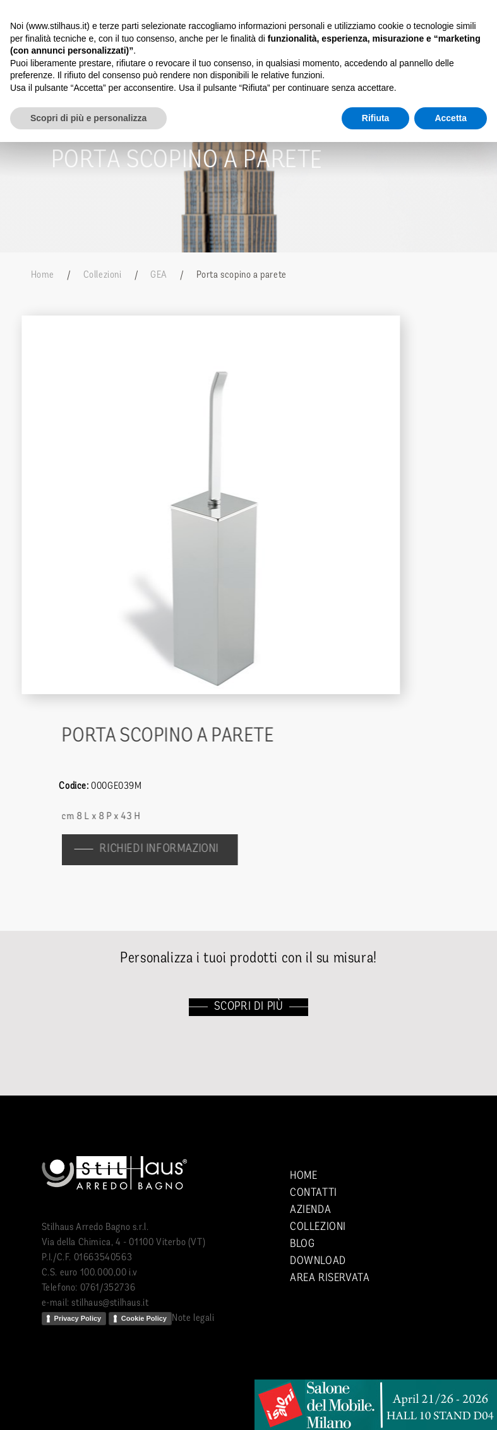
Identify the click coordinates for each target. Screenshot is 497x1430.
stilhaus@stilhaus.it (109, 1303)
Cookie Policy (144, 1318)
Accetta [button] (450, 118)
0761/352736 (108, 1288)
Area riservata (329, 1278)
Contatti (313, 1193)
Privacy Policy (78, 1318)
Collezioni (102, 275)
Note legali (193, 1318)
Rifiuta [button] (376, 118)
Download (318, 1261)
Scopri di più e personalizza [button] (88, 118)
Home (42, 275)
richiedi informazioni (165, 849)
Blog (302, 1244)
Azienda (310, 1210)
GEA (158, 275)
